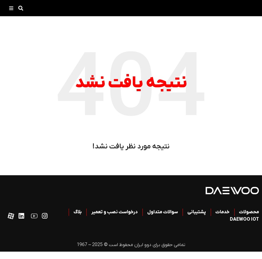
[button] (20, 8)
